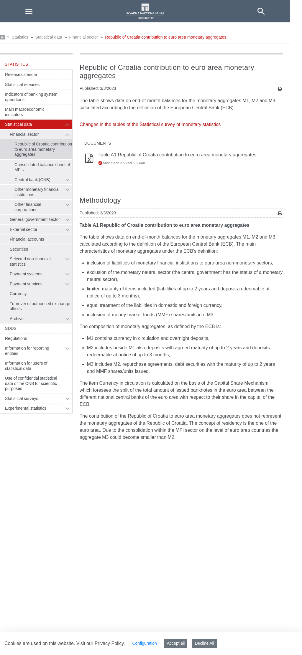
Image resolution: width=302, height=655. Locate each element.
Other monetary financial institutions (37, 192)
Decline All (204, 643)
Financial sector (83, 37)
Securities (19, 249)
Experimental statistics (25, 408)
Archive (17, 318)
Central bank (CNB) (32, 179)
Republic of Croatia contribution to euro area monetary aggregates (165, 37)
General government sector (35, 219)
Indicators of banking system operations (31, 97)
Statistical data (48, 37)
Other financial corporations (27, 207)
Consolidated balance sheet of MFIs (42, 167)
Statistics (20, 37)
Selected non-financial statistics (30, 262)
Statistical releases (22, 84)
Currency (18, 293)
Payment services (26, 284)
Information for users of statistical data (26, 366)
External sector (23, 229)
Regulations (16, 338)
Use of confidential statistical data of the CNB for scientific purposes (31, 383)
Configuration (144, 643)
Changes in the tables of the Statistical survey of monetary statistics (150, 124)
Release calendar (21, 74)
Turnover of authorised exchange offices (40, 306)
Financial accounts (27, 239)
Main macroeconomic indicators (25, 112)
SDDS (11, 328)
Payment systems (26, 274)
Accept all (176, 643)
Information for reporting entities (27, 351)
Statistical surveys (21, 398)
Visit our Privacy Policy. (100, 643)
